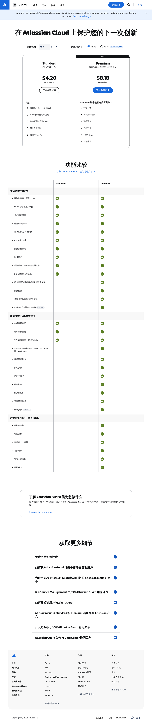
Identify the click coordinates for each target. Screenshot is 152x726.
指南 (53, 5)
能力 (35, 5)
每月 (92, 46)
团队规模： (32, 47)
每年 (104, 46)
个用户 (54, 46)
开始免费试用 (49, 90)
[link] (140, 4)
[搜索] (128, 5)
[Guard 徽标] (20, 5)
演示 (62, 5)
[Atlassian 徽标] (5, 5)
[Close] (146, 13)
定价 (44, 5)
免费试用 (116, 4)
